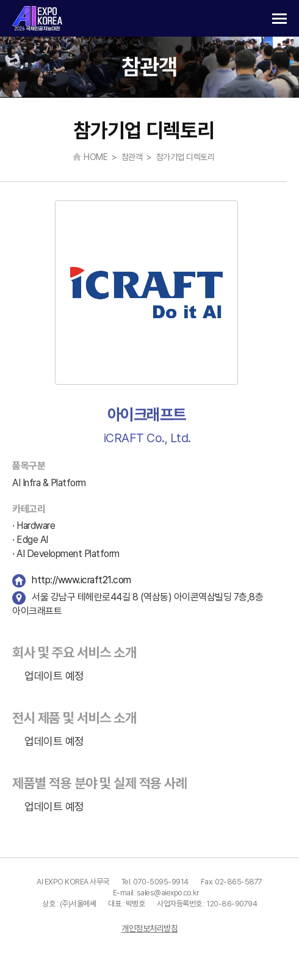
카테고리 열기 (279, 18)
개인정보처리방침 (149, 928)
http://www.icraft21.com (81, 580)
